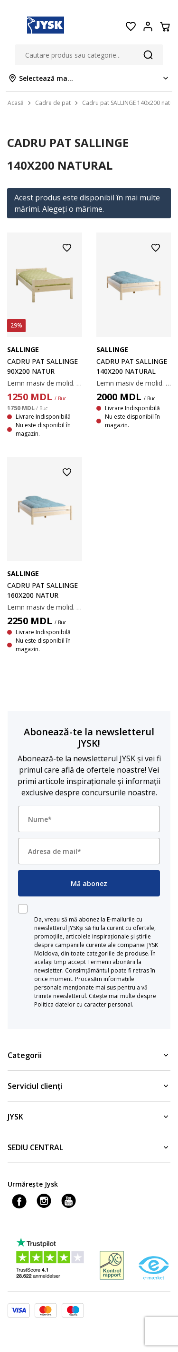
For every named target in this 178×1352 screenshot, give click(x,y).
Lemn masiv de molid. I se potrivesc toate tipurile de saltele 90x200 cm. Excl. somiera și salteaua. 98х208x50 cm (44, 383)
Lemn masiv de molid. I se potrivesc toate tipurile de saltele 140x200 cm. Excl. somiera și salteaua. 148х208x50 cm (133, 383)
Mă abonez (89, 883)
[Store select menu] (89, 78)
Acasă (16, 103)
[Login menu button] (147, 26)
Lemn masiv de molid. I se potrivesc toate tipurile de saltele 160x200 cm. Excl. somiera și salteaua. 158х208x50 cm (44, 607)
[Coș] (164, 26)
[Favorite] (130, 26)
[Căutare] (148, 54)
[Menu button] (13, 26)
